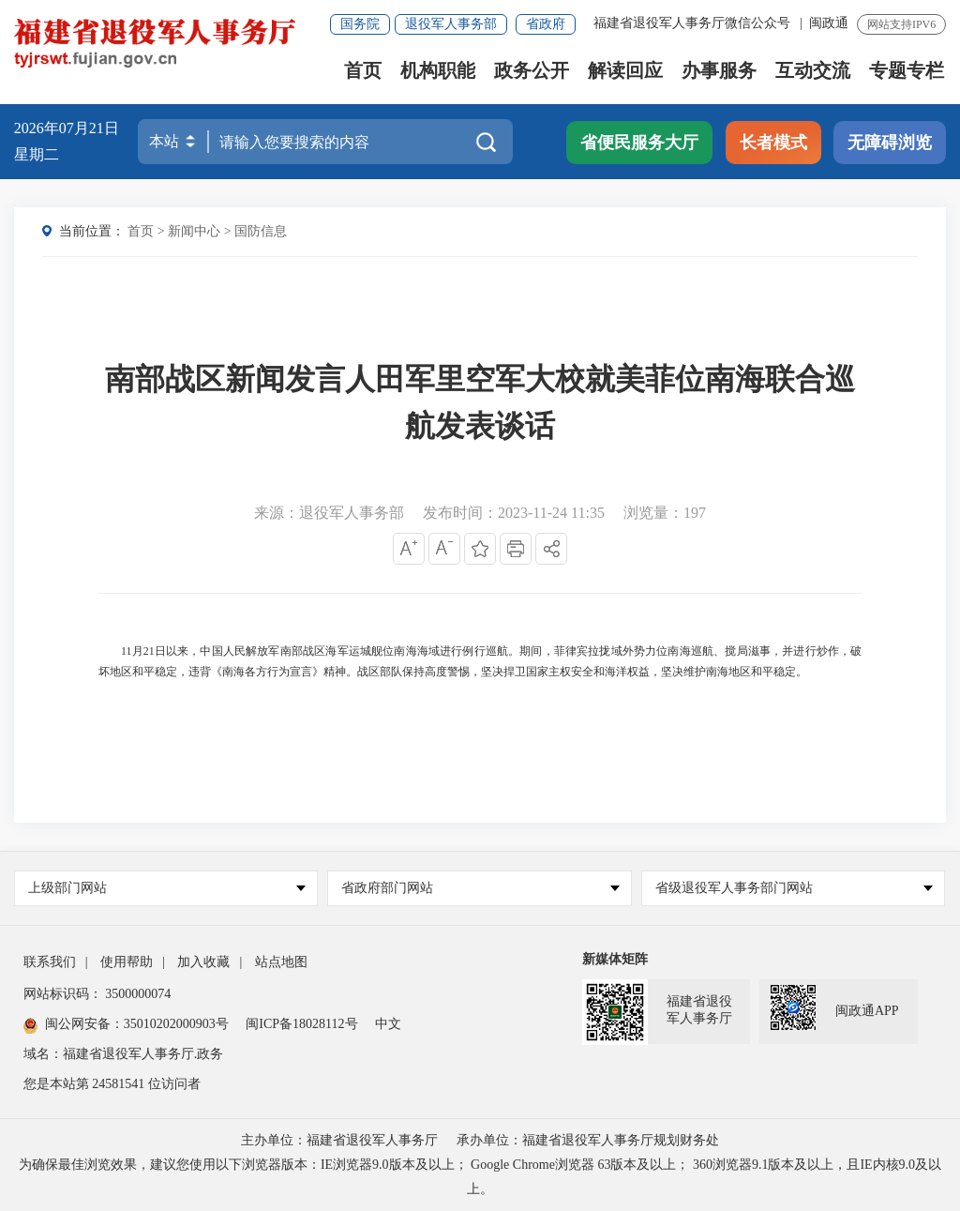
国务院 (360, 24)
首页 (363, 71)
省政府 (545, 24)
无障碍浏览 (890, 142)
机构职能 (437, 71)
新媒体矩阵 (615, 959)
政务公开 (531, 71)
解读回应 (625, 71)
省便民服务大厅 (639, 142)
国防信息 (260, 231)
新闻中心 (194, 231)
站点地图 (281, 962)
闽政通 (828, 23)
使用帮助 (126, 962)
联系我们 (49, 962)
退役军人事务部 (451, 24)
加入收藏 (203, 962)
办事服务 (719, 71)
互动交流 (812, 71)
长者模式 (773, 142)
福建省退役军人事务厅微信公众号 (693, 23)
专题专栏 (906, 71)
